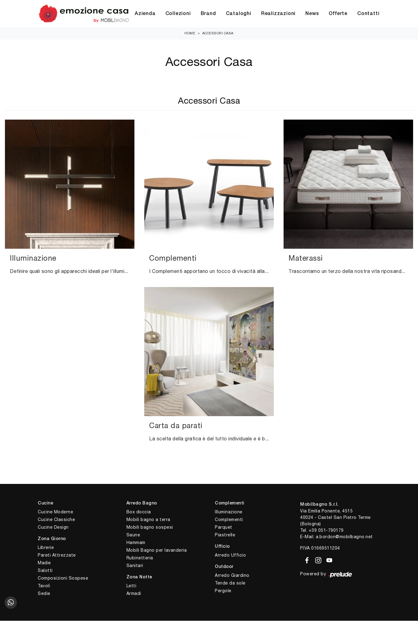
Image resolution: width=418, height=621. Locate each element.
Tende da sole (230, 583)
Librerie (46, 547)
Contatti (368, 14)
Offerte (338, 14)
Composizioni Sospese (63, 578)
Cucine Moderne (55, 512)
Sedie (44, 593)
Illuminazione (228, 512)
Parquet (223, 527)
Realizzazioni (278, 14)
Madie (44, 563)
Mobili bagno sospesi (149, 527)
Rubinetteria (139, 558)
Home (189, 33)
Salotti (45, 570)
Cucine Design (53, 527)
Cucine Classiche (56, 519)
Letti (131, 586)
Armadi (133, 593)
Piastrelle (225, 535)
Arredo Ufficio (230, 555)
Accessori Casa (218, 33)
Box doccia (138, 512)
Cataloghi (238, 14)
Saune (133, 535)
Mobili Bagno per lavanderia (156, 550)
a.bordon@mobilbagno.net (344, 537)
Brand (208, 14)
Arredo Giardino (232, 575)
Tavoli (44, 586)
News (312, 14)
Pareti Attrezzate (57, 555)
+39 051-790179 (326, 530)
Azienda (145, 14)
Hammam (135, 542)
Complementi (229, 519)
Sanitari (134, 565)
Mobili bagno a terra (148, 519)
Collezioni (178, 14)
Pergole (223, 590)
